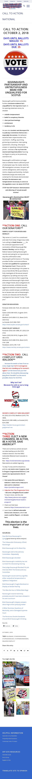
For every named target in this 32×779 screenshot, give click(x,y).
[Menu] (27, 6)
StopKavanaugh (8, 639)
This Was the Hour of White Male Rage (15, 590)
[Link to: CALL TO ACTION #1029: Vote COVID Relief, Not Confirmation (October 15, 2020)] (22, 680)
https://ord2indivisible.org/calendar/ (18, 461)
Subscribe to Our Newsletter (9, 736)
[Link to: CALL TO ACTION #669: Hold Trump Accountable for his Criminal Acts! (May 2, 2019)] (22, 708)
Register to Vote (6, 760)
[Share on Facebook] (4, 650)
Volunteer (19, 1)
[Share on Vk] (21, 650)
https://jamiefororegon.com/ (14, 487)
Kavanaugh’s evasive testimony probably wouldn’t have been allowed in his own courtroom (15, 596)
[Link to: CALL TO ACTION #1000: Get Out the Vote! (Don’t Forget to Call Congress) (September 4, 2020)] (22, 693)
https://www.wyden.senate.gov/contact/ (15, 325)
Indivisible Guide (6, 754)
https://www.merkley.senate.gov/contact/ (16, 347)
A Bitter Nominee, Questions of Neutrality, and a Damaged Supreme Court (14, 610)
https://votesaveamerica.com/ (20, 507)
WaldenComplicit (8, 641)
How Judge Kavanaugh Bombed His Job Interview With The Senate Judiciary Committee (15, 569)
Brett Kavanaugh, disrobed (11, 558)
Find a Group (5, 757)
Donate (6, 1)
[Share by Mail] (28, 650)
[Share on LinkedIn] (14, 650)
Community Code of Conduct (9, 741)
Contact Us (12, 1)
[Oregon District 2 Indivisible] (13, 6)
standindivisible (20, 636)
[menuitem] (6, 1)
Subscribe (26, 1)
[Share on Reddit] (24, 650)
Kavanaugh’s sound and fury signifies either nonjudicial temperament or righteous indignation (15, 578)
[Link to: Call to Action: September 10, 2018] (22, 668)
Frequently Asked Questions (9, 738)
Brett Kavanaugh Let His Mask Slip (14, 548)
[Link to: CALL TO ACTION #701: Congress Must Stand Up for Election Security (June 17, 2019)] (9, 668)
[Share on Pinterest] (11, 650)
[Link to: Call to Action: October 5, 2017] (9, 709)
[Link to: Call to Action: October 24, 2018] (9, 681)
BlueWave (9, 636)
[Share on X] (7, 650)
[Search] (23, 6)
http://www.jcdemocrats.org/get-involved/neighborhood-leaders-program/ (15, 499)
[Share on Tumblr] (17, 650)
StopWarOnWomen (21, 639)
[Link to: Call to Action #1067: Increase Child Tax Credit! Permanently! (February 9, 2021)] (9, 694)
